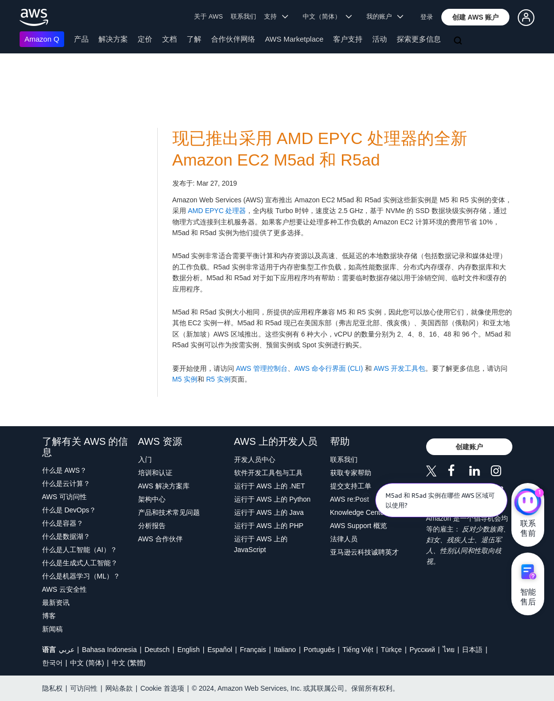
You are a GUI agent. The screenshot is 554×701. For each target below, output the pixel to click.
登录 (426, 17)
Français (253, 649)
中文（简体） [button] (327, 16)
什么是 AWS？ (64, 470)
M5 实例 (184, 379)
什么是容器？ (62, 523)
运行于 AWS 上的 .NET (269, 486)
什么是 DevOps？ (69, 510)
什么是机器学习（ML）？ (81, 576)
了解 (194, 39)
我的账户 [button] (384, 16)
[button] (475, 17)
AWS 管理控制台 (261, 368)
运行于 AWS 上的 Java (269, 512)
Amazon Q (41, 39)
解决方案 (113, 39)
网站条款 (119, 688)
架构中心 (152, 499)
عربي (66, 649)
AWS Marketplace (294, 39)
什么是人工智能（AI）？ (79, 550)
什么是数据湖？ (66, 536)
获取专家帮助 (350, 473)
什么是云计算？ (66, 483)
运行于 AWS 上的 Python (272, 499)
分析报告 (152, 526)
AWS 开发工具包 (399, 368)
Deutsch (157, 649)
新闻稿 (52, 629)
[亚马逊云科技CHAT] (527, 502)
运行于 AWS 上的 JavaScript (261, 544)
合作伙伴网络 (233, 39)
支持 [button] (276, 16)
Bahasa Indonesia (109, 649)
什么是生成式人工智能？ (80, 563)
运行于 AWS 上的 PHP (269, 526)
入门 (145, 459)
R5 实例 (217, 379)
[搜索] (459, 41)
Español (219, 649)
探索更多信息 (419, 39)
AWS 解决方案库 (164, 486)
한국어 (52, 663)
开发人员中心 (254, 459)
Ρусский (422, 649)
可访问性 (83, 688)
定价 (145, 39)
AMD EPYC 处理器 (216, 211)
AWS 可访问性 (64, 497)
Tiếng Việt (357, 649)
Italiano (285, 649)
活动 (379, 39)
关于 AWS (208, 16)
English (188, 649)
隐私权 (52, 688)
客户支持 (347, 39)
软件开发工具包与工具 (268, 473)
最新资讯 (56, 602)
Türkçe (391, 649)
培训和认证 (155, 473)
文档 (169, 39)
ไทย (449, 649)
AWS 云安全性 (64, 589)
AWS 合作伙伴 (160, 539)
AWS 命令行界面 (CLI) (328, 368)
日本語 (472, 649)
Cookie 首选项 (162, 688)
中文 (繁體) (128, 663)
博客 (49, 616)
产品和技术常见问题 (169, 512)
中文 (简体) (87, 663)
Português (319, 649)
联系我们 (243, 16)
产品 (81, 39)
